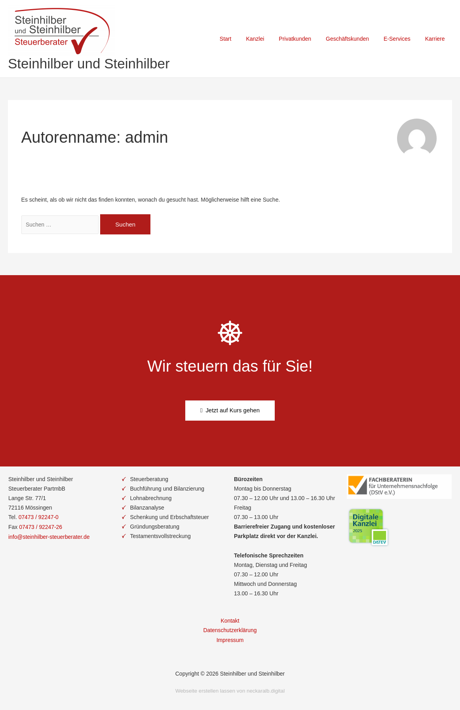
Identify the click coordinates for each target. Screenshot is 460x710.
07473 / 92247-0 (39, 517)
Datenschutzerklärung (230, 630)
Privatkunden (307, 39)
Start (245, 39)
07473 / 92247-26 (41, 526)
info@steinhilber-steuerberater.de (49, 536)
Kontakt (229, 620)
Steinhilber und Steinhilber (89, 63)
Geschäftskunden (356, 39)
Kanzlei (271, 39)
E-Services (402, 39)
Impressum (229, 639)
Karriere (437, 39)
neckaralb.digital (266, 690)
